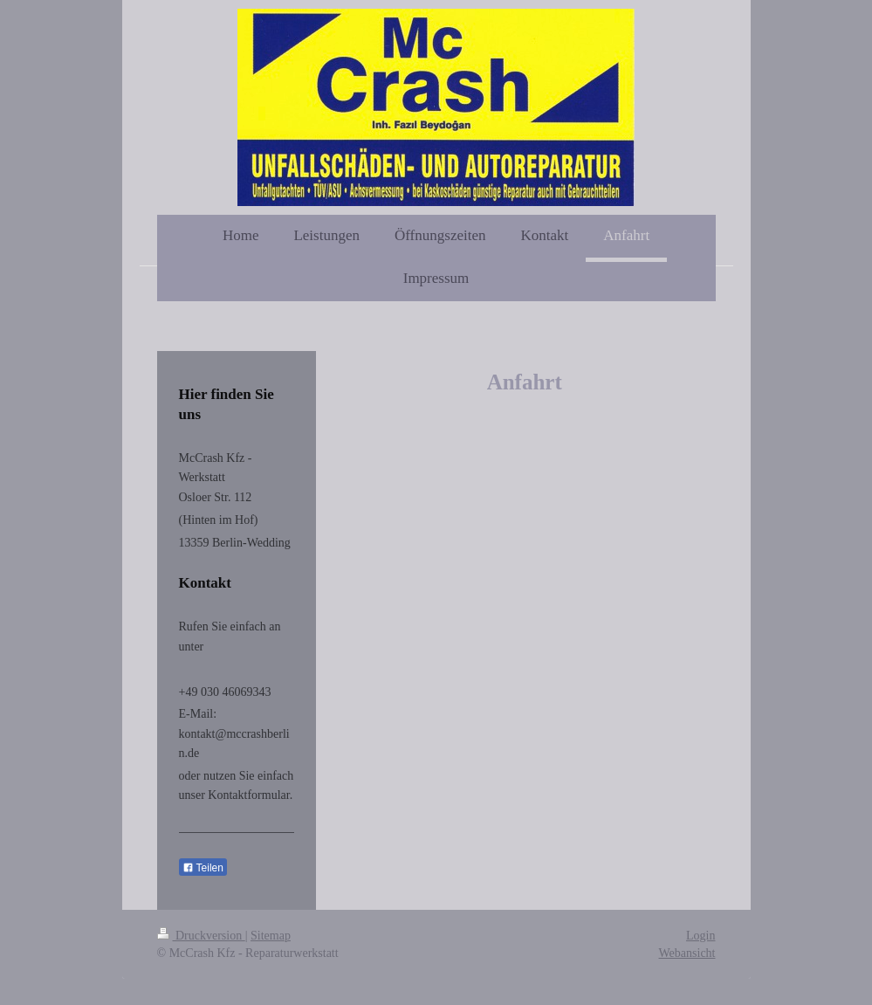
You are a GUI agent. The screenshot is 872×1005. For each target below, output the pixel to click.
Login (700, 935)
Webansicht (687, 953)
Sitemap (271, 935)
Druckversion (201, 935)
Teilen (202, 868)
